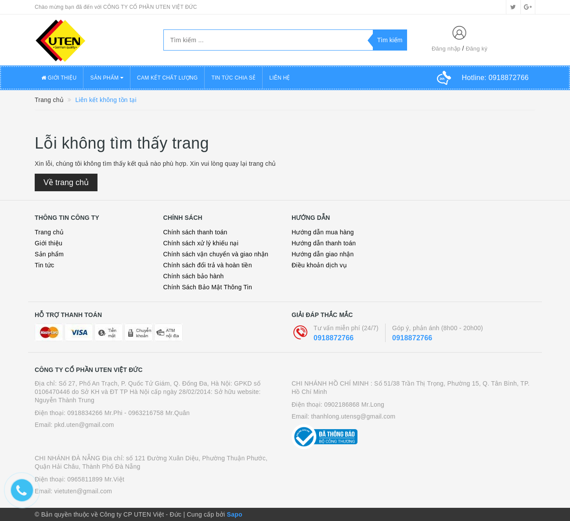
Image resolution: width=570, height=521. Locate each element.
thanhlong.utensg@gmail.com (353, 416)
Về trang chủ (66, 182)
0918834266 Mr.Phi (95, 412)
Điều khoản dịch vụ (319, 265)
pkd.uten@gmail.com (84, 424)
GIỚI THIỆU (58, 78)
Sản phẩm (49, 254)
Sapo (234, 514)
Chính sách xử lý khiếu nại (201, 243)
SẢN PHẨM (106, 78)
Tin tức (44, 265)
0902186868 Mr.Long (354, 404)
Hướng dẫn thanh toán (324, 243)
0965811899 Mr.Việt (95, 479)
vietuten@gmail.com (83, 491)
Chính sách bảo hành (193, 276)
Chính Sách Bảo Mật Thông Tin (208, 287)
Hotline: (495, 77)
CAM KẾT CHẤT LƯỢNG (167, 78)
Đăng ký (476, 48)
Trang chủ (49, 232)
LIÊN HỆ (279, 78)
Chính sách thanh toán (195, 232)
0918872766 (334, 338)
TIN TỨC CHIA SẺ (233, 78)
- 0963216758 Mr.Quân (157, 412)
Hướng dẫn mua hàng (323, 232)
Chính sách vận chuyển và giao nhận (216, 254)
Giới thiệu (48, 243)
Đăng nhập (446, 48)
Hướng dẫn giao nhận (323, 254)
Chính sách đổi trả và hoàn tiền (207, 265)
